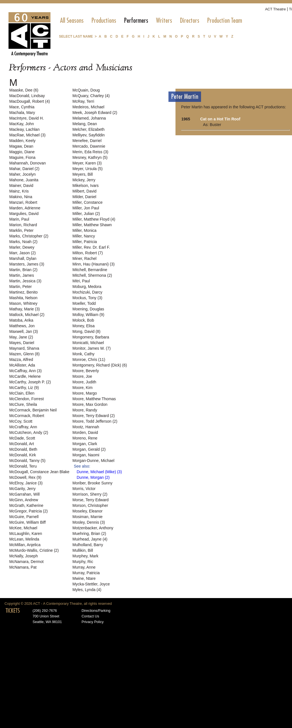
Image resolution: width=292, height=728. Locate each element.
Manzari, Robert (23, 202)
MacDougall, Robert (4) (29, 101)
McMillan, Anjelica (24, 544)
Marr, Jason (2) (22, 253)
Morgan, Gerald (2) (89, 449)
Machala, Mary (22, 112)
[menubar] (151, 20)
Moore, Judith (84, 382)
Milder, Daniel (84, 196)
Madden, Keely (22, 140)
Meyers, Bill (82, 174)
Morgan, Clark (84, 443)
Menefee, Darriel (87, 140)
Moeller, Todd (84, 303)
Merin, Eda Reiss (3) (90, 152)
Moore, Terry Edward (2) (93, 415)
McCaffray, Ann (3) (25, 370)
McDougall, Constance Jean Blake (39, 472)
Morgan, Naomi (85, 455)
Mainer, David (21, 185)
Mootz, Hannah (85, 427)
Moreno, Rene (84, 438)
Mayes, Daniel (21, 342)
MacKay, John (21, 124)
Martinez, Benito (23, 292)
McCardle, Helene (25, 376)
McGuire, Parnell (23, 516)
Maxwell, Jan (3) (23, 331)
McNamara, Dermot (26, 561)
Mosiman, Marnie (87, 516)
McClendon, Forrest (26, 399)
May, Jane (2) (21, 337)
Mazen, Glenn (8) (24, 354)
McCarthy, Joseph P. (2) (30, 382)
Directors (189, 20)
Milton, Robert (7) (87, 253)
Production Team (224, 20)
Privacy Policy (92, 622)
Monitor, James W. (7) (91, 348)
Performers (136, 20)
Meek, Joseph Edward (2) (94, 112)
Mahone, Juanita (23, 180)
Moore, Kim (82, 387)
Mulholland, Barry (87, 544)
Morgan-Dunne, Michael (93, 460)
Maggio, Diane (22, 152)
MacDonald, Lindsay (27, 95)
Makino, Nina (20, 196)
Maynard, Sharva (24, 348)
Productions (104, 20)
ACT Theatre (275, 9)
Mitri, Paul (81, 281)
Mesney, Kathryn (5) (90, 157)
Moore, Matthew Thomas (94, 399)
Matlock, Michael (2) (26, 314)
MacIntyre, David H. (26, 118)
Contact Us (90, 616)
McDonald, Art (21, 443)
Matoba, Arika (21, 320)
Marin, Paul (19, 219)
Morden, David (85, 432)
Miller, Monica (84, 230)
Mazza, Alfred (21, 359)
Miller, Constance (87, 202)
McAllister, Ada (22, 365)
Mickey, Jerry (83, 180)
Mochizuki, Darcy (87, 292)
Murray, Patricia (86, 573)
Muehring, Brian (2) (89, 533)
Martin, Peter (20, 286)
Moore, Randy (84, 410)
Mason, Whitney (23, 303)
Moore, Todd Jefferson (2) (94, 421)
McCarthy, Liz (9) (24, 387)
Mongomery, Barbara (90, 337)
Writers (164, 20)
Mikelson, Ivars (85, 185)
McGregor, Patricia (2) (28, 511)
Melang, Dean (84, 124)
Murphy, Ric (82, 561)
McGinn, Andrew (23, 500)
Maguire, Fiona (22, 157)
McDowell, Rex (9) (25, 477)
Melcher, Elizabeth (88, 129)
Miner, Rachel (84, 258)
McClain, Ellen (21, 393)
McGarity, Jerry (22, 488)
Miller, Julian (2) (86, 213)
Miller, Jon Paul (85, 208)
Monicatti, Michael (88, 342)
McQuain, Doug (86, 90)
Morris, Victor (83, 488)
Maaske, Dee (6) (23, 90)
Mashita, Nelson (23, 298)
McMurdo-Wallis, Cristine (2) (34, 550)
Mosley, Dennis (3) (88, 522)
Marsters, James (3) (26, 264)
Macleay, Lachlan (24, 129)
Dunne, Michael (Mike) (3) (99, 472)
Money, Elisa (83, 326)
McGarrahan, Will (24, 494)
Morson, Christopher (90, 505)
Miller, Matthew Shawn (92, 225)
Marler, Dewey (21, 247)
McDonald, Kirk (22, 455)
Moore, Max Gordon (90, 404)
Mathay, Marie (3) (24, 309)
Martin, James (21, 275)
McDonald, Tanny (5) (27, 460)
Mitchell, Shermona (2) (92, 275)
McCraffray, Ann (23, 427)
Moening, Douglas (88, 309)
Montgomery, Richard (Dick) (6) (99, 365)
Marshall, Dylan (22, 258)
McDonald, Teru (23, 466)
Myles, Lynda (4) (86, 589)
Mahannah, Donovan (27, 163)
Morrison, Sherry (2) (89, 494)
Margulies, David (23, 213)
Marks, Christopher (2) (28, 236)
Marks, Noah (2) (23, 241)
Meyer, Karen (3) (87, 163)
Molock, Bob (83, 320)
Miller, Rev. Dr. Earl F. (91, 247)
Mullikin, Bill (82, 550)
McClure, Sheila (23, 404)
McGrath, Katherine (26, 505)
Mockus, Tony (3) (87, 298)
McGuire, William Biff (27, 522)
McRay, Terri (83, 101)
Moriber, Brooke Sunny (92, 483)
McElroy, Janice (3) (26, 483)
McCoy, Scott (20, 421)
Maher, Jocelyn (22, 174)
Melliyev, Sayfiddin (88, 135)
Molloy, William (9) (88, 314)
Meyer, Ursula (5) (87, 168)
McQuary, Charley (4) (91, 95)
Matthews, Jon (22, 326)
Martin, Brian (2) (23, 269)
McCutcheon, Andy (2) (28, 432)
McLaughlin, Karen (25, 533)
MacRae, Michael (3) (27, 135)
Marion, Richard (23, 225)
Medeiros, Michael (88, 107)
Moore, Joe (82, 376)
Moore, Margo (84, 393)
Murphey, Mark (85, 556)
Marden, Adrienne (24, 208)
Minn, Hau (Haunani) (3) (93, 264)
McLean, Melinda (24, 539)
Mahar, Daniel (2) (24, 168)
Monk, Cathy (83, 354)
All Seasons (72, 20)
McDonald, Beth (23, 449)
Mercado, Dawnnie (88, 146)
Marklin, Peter (21, 230)
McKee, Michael (23, 528)
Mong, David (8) (86, 331)
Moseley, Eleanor (87, 511)
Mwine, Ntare (83, 578)
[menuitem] (72, 20)
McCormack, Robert (26, 415)
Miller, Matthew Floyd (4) (93, 219)
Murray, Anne (83, 567)
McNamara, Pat (22, 567)
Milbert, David (84, 191)
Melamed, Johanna (89, 118)
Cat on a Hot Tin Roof (220, 119)
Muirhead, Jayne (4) (90, 539)
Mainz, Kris (19, 191)
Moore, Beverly (85, 370)
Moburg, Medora (86, 286)
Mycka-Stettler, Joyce (91, 584)
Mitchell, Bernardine (89, 269)
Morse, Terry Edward (90, 500)
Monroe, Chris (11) (88, 359)
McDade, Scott (22, 438)
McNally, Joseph (23, 556)
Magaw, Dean (21, 146)
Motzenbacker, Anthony (92, 528)
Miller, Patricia (84, 241)
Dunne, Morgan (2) (93, 477)
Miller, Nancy (83, 236)
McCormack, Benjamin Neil (33, 410)
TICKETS (13, 611)
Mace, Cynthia (21, 107)
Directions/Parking (95, 611)
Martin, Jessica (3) (25, 281)
